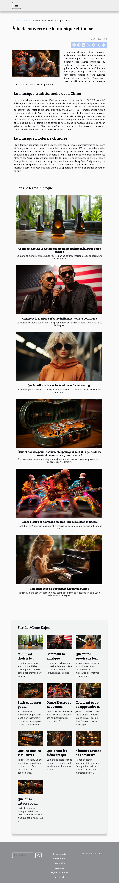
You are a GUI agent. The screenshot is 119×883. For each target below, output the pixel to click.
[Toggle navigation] (16, 5)
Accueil (15, 20)
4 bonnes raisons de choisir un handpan (88, 754)
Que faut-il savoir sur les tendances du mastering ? (59, 385)
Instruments (59, 858)
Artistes (59, 867)
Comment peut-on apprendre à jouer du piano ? (59, 588)
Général (26, 20)
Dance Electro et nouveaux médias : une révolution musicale (59, 522)
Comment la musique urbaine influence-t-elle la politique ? (59, 318)
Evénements (59, 853)
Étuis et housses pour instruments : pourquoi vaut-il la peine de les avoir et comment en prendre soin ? (59, 453)
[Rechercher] (23, 855)
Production (59, 863)
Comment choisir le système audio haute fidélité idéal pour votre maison (59, 250)
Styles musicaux (59, 872)
